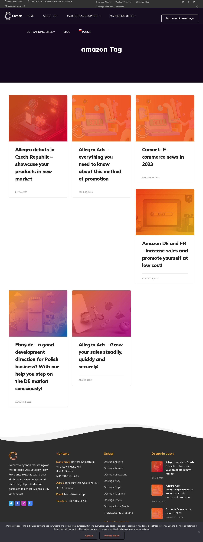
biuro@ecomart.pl (15, 6)
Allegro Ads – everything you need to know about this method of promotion (100, 164)
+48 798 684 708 (13, 1)
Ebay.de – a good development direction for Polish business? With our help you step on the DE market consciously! (37, 366)
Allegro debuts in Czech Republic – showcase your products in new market (34, 164)
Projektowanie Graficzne (118, 512)
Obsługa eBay (142, 2)
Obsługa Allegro (103, 2)
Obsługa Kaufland (115, 493)
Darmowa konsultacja (180, 18)
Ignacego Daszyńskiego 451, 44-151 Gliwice (50, 1)
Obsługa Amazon (123, 2)
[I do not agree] (199, 532)
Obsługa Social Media (116, 506)
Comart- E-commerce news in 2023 (163, 157)
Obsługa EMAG (113, 500)
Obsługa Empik (113, 487)
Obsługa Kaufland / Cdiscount (110, 6)
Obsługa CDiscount (115, 474)
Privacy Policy (112, 535)
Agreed (89, 535)
